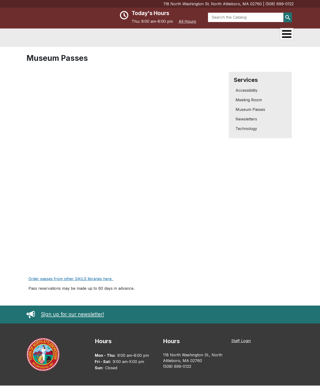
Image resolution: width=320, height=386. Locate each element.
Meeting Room (249, 100)
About (135, 37)
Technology (246, 129)
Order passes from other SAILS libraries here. (70, 279)
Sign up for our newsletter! (65, 315)
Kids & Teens (274, 37)
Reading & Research (173, 37)
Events (213, 37)
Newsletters (246, 119)
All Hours (187, 21)
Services (240, 37)
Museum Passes (250, 110)
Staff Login (241, 341)
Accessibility (247, 90)
